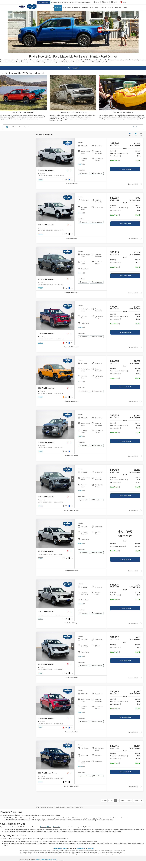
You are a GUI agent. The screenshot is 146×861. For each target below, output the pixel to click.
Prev (110, 800)
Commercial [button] (76, 7)
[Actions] (71, 170)
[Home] (53, 8)
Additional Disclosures (50, 859)
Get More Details (125, 169)
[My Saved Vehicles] (123, 2)
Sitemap (38, 859)
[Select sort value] (130, 134)
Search (135, 127)
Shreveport (43, 827)
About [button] (125, 7)
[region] (125, 158)
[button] (72, 152)
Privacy (42, 859)
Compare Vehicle (133, 184)
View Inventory (73, 68)
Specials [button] (58, 7)
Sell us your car (88, 7)
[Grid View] (136, 134)
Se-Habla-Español (44, 2)
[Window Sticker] (97, 173)
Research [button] (117, 7)
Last (129, 800)
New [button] (64, 7)
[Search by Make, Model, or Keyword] (70, 127)
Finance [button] (110, 7)
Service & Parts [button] (100, 7)
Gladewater (56, 827)
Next (122, 800)
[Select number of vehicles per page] (138, 800)
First (104, 800)
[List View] (141, 134)
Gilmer (49, 827)
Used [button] (69, 7)
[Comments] (83, 173)
